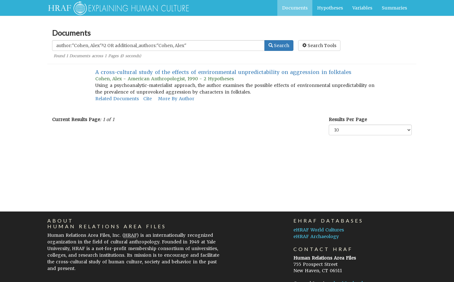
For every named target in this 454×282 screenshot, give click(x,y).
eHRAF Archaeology (316, 236)
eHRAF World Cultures (318, 230)
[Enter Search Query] (158, 45)
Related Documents (117, 98)
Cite (147, 98)
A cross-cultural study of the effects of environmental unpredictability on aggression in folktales (223, 72)
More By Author (176, 98)
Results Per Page (348, 119)
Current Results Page (76, 119)
